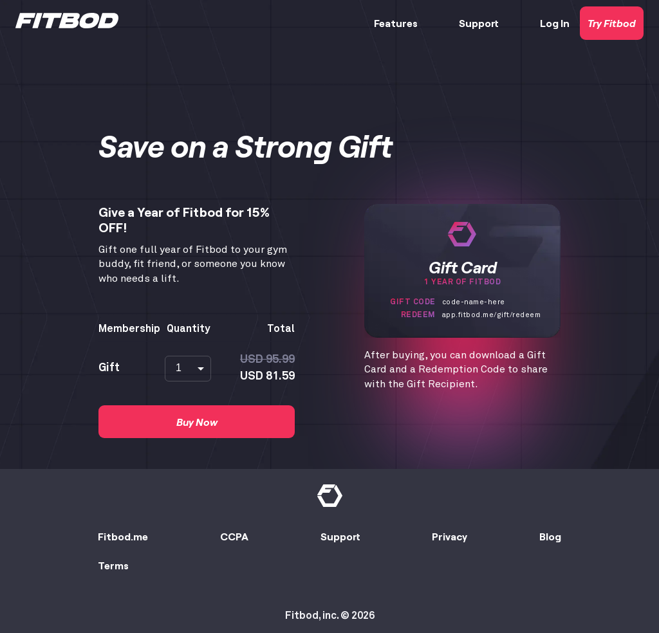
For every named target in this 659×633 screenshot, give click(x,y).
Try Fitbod (612, 23)
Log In (555, 23)
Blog (550, 536)
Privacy (449, 536)
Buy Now (197, 422)
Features (396, 23)
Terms (113, 565)
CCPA (234, 536)
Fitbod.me (123, 536)
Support (479, 23)
